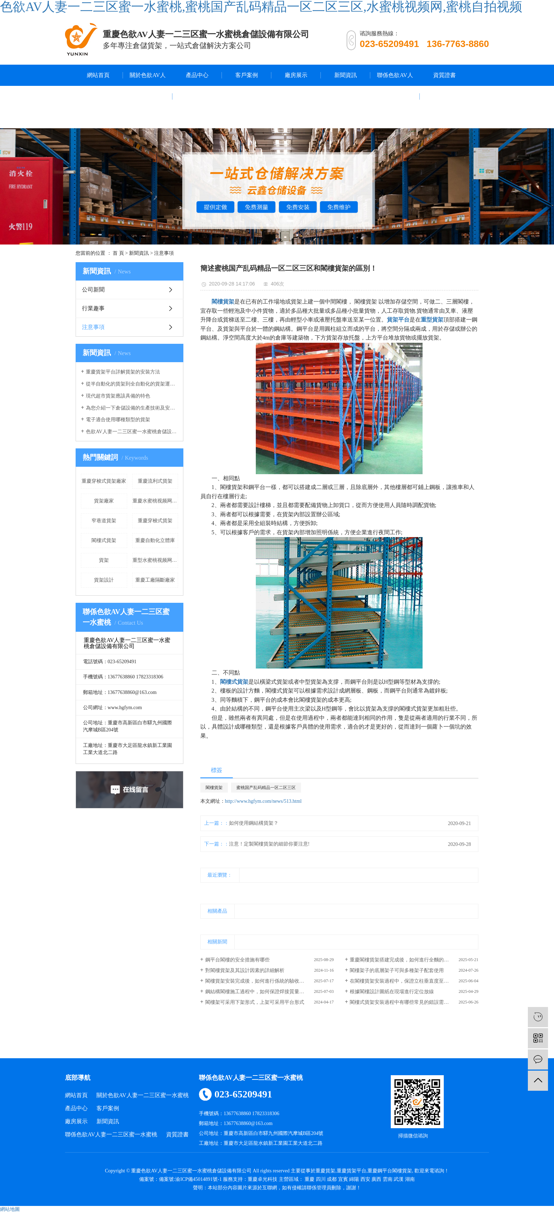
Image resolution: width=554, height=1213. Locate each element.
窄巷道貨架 (104, 520)
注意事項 (164, 253)
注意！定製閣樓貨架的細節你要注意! (269, 844)
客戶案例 (246, 75)
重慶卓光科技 (262, 1179)
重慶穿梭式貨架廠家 (104, 481)
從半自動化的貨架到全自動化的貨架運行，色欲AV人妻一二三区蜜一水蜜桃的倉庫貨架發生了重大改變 (132, 384)
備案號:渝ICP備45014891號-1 (190, 1179)
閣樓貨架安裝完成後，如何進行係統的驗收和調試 (259, 981)
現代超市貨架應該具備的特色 (118, 396)
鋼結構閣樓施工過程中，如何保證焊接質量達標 (257, 991)
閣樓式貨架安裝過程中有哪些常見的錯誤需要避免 (404, 1002)
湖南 (410, 1179)
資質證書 (444, 75)
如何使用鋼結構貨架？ (253, 823)
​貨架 (104, 560)
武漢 (398, 1179)
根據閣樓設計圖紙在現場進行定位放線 (392, 991)
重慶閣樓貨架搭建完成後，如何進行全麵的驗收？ (404, 959)
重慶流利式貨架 (155, 481)
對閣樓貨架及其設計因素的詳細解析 (244, 970)
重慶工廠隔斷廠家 (155, 580)
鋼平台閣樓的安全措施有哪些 (237, 959)
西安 (365, 1179)
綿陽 (354, 1179)
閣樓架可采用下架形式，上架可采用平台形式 (254, 1002)
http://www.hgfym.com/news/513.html (263, 801)
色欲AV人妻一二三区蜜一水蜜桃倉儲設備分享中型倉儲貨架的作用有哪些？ (132, 431)
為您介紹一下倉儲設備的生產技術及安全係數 (132, 408)
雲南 (388, 1179)
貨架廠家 (104, 501)
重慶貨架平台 (351, 1170)
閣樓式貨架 (104, 540)
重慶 (309, 1179)
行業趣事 (93, 308)
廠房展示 (296, 75)
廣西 (376, 1179)
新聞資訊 (345, 75)
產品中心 (197, 75)
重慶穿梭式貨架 (155, 520)
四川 (321, 1179)
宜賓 (343, 1179)
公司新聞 (93, 290)
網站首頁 (98, 75)
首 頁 (118, 253)
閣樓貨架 (214, 787)
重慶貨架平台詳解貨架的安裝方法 (123, 372)
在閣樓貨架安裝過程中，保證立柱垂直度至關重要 (404, 981)
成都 (332, 1179)
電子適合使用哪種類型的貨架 (118, 419)
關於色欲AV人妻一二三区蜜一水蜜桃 (147, 96)
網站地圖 (10, 1209)
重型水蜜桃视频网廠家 (155, 560)
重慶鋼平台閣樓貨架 (389, 1170)
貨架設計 (104, 580)
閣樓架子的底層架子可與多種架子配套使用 (397, 970)
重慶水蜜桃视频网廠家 (155, 501)
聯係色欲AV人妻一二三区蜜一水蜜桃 (395, 96)
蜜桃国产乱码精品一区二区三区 (266, 787)
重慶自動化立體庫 (155, 540)
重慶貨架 (325, 1170)
